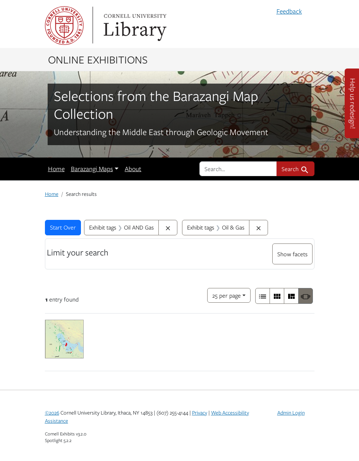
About (133, 169)
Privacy (199, 412)
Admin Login (291, 412)
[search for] (238, 168)
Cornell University (64, 25)
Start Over (63, 227)
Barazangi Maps (92, 169)
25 (226, 294)
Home (56, 169)
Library (134, 25)
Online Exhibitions (98, 59)
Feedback (289, 11)
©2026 (52, 412)
